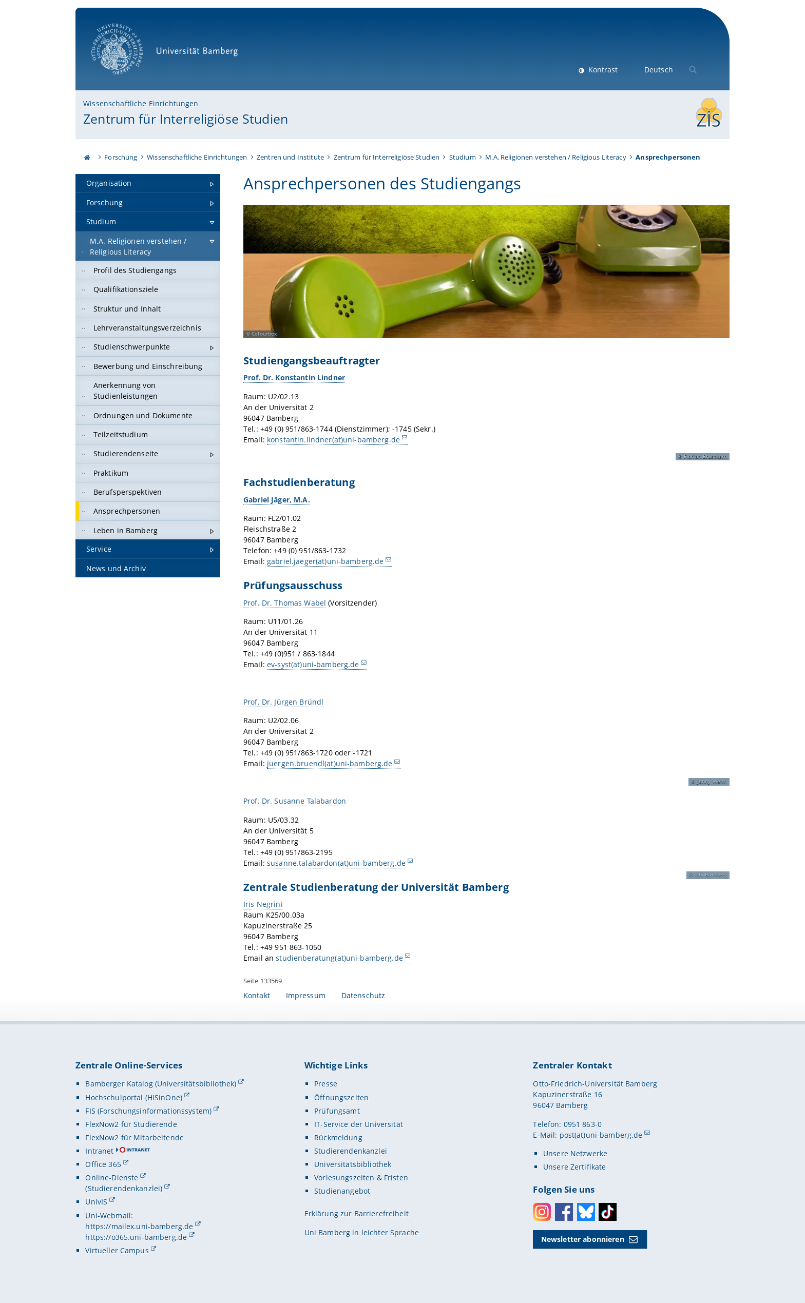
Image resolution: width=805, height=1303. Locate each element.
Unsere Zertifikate (574, 1167)
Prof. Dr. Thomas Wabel (284, 603)
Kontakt (256, 995)
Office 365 (103, 1164)
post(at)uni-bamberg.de (601, 1135)
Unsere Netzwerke (575, 1153)
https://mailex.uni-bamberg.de (139, 1226)
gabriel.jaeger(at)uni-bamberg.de (325, 562)
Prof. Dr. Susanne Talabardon (294, 801)
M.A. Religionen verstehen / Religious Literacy (555, 157)
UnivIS (96, 1202)
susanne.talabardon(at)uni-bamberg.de (336, 863)
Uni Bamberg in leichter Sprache (361, 1232)
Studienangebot (342, 1191)
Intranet (99, 1151)
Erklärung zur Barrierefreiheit (356, 1213)
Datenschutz (363, 995)
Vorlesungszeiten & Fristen (361, 1177)
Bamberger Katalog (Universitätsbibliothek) (160, 1083)
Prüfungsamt (337, 1111)
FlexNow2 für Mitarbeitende (134, 1137)
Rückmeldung (338, 1137)
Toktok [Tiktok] (608, 1212)
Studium (462, 157)
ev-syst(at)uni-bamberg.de (313, 665)
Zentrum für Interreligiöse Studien (185, 118)
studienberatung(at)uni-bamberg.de (339, 958)
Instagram (542, 1212)
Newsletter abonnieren (582, 1239)
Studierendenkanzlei (350, 1151)
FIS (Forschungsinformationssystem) (148, 1111)
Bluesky (586, 1212)
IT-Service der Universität (358, 1124)
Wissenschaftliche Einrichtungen (140, 103)
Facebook (564, 1212)
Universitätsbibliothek (352, 1164)
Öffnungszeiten (341, 1097)
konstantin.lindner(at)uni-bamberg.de (333, 439)
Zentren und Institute (290, 157)
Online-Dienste (111, 1177)
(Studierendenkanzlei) (123, 1188)
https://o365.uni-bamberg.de (136, 1237)
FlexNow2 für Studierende (131, 1124)
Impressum (305, 995)
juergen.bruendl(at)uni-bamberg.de (330, 764)
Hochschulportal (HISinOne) (133, 1097)
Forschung (120, 157)
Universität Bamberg (168, 54)
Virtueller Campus (116, 1250)
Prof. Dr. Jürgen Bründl (283, 702)
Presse (325, 1083)
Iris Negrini (263, 904)
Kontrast (602, 69)
